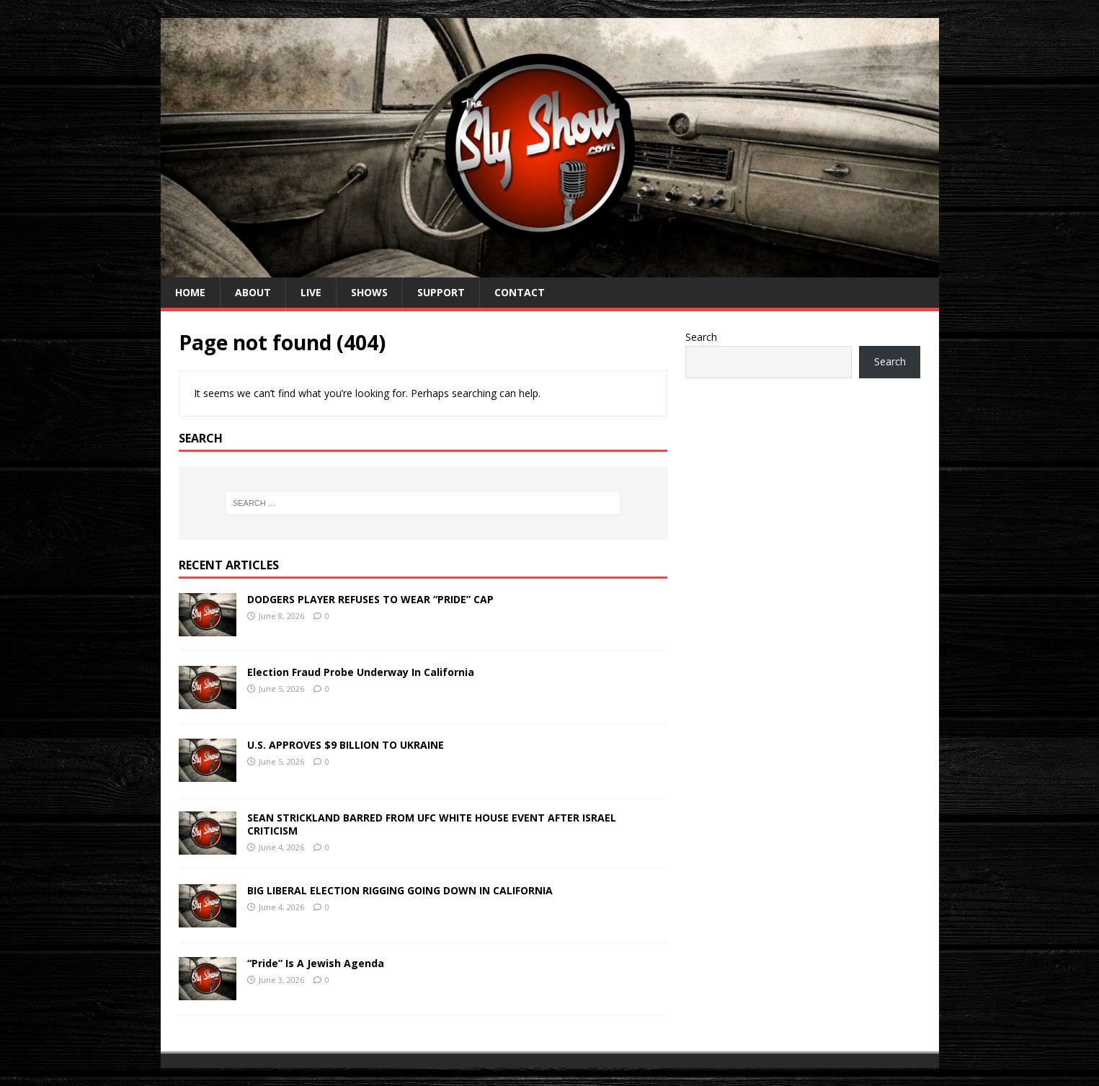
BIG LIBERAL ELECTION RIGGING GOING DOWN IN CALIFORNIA (400, 890)
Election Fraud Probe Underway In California (360, 672)
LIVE (311, 292)
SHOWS (369, 292)
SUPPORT (441, 292)
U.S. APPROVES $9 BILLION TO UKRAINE (345, 745)
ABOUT (253, 292)
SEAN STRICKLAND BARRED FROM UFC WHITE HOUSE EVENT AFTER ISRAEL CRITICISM (431, 824)
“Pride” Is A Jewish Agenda (315, 963)
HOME (190, 292)
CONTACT (519, 292)
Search (701, 337)
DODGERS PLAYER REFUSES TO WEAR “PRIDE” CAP (370, 599)
